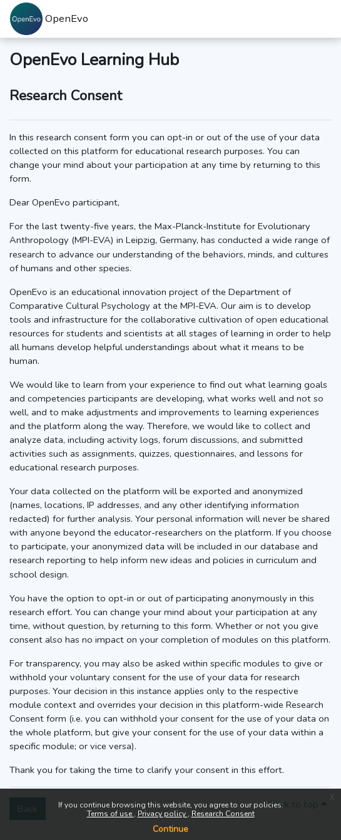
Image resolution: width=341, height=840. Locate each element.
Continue (170, 829)
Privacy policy (163, 814)
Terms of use (110, 814)
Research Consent (223, 814)
